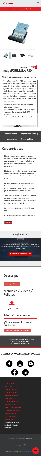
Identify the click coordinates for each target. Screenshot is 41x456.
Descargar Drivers (12, 284)
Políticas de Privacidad (11, 425)
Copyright (7, 428)
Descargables (27, 139)
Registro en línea (12, 411)
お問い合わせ (9, 417)
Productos (5, 9)
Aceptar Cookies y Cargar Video (21, 253)
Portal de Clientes (12, 408)
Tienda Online (10, 390)
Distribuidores (11, 396)
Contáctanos (10, 414)
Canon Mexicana (11, 402)
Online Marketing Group (28, 451)
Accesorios (12, 139)
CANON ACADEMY (11, 393)
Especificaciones (28, 133)
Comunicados (10, 405)
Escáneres (13, 9)
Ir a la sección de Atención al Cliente (17, 330)
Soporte (8, 399)
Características (10, 133)
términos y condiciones (30, 246)
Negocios (8, 387)
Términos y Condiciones (11, 422)
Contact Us (9, 420)
